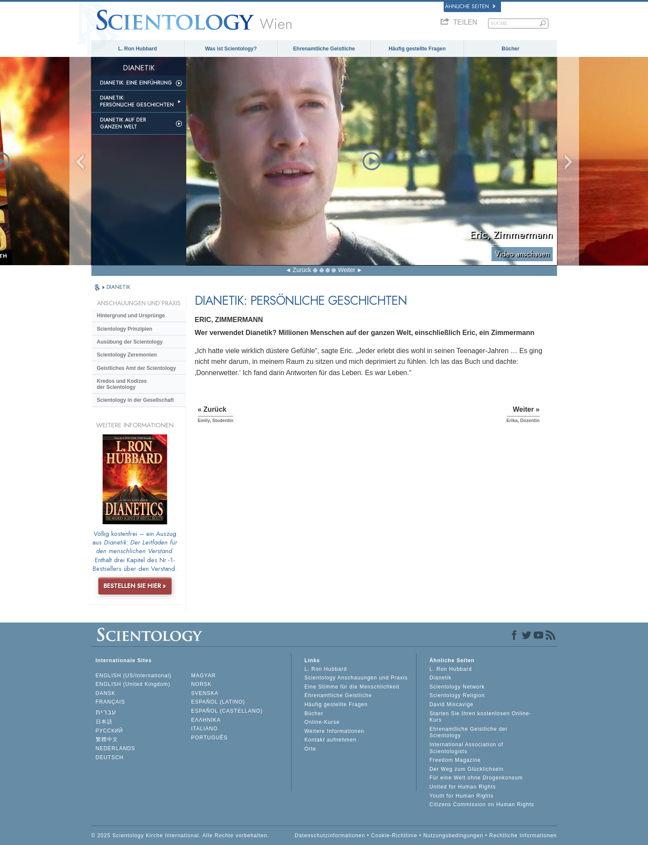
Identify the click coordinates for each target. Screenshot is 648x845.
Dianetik (440, 678)
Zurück (302, 269)
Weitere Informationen (334, 731)
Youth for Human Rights (461, 796)
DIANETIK (118, 287)
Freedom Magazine (455, 760)
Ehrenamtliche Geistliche (324, 49)
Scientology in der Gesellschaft (135, 400)
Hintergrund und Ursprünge (131, 316)
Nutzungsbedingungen (453, 835)
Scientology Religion (457, 695)
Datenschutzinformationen (330, 835)
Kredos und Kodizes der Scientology (122, 384)
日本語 (104, 722)
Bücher (510, 49)
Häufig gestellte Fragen (417, 49)
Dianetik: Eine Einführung (136, 83)
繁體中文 (107, 739)
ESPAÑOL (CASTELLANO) (227, 711)
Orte (310, 749)
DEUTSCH (110, 757)
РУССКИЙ (109, 731)
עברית (106, 712)
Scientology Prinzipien (125, 329)
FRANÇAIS (110, 702)
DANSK (106, 693)
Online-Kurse (322, 722)
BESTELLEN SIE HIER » (134, 586)
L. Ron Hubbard (137, 49)
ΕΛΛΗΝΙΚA (206, 720)
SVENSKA (205, 693)
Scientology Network (457, 687)
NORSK (201, 684)
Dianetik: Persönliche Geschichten (137, 101)
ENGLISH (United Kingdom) (133, 684)
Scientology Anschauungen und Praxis (356, 678)
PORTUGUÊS (209, 738)
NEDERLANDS (115, 748)
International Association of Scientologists (466, 748)
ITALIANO (204, 729)
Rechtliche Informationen (523, 835)
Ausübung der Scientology (130, 342)
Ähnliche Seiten (470, 6)
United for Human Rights (462, 787)
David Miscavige (451, 704)
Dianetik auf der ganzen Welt (123, 123)
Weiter (346, 269)
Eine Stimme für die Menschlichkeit (352, 687)
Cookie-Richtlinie (394, 835)
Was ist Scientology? (231, 49)
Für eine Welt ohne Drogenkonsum (476, 778)
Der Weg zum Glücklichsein (466, 769)
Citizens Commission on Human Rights (481, 804)
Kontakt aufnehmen (330, 740)
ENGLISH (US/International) (134, 676)
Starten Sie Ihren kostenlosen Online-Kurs (480, 716)
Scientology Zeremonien (127, 355)
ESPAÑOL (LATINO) (218, 702)
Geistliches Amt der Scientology (136, 368)
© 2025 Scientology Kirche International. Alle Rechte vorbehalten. (180, 835)
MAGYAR (203, 676)
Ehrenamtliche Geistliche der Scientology (468, 732)
